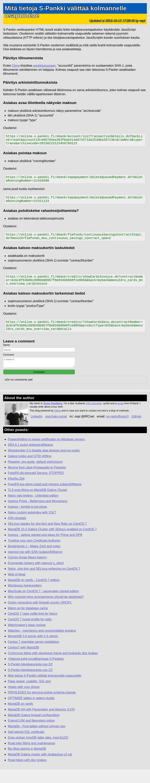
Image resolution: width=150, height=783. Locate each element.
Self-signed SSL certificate (26, 745)
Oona (16, 65)
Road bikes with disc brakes (27, 773)
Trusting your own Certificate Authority (34, 554)
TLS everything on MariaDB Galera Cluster (37, 503)
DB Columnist (94, 416)
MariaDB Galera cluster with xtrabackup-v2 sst (40, 768)
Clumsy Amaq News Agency (27, 570)
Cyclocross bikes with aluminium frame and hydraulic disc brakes (53, 666)
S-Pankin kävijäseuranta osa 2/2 (30, 677)
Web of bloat (16, 587)
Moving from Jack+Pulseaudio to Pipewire (37, 481)
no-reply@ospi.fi (117, 430)
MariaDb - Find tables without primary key (36, 739)
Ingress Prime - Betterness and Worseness (37, 514)
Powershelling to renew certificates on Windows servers (46, 452)
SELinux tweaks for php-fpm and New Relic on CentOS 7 (47, 537)
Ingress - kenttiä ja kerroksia (27, 520)
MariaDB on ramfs (20, 717)
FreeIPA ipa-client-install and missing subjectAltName (45, 497)
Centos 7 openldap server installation (33, 655)
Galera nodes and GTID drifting (29, 469)
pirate (120, 416)
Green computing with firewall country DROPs (39, 616)
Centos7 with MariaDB (23, 661)
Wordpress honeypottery (25, 599)
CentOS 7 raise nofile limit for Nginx (32, 627)
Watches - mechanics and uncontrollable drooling (42, 644)
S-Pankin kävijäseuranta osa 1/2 (30, 683)
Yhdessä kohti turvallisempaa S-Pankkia (35, 672)
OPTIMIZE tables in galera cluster (31, 711)
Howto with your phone (24, 700)
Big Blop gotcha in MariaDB (27, 762)
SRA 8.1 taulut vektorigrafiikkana (30, 458)
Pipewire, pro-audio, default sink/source (35, 475)
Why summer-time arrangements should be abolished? (46, 610)
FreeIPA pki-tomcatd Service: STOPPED (36, 486)
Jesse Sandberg (52, 416)
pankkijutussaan (44, 65)
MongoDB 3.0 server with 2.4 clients (33, 649)
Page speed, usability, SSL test (29, 694)
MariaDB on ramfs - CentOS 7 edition (34, 593)
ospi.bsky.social (56, 430)
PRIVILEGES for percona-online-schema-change (42, 706)
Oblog (57, 424)
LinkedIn (37, 430)
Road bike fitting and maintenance (31, 756)
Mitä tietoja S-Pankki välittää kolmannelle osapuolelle (44, 689)
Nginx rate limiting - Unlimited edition (33, 509)
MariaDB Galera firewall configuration (34, 728)
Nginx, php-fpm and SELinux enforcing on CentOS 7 (44, 582)
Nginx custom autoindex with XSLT (32, 526)
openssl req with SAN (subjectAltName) (35, 565)
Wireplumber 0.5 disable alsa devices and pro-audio (44, 464)
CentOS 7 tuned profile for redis (30, 632)
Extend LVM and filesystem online (31, 734)
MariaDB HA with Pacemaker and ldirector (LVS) (41, 723)
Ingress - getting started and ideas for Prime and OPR (45, 548)
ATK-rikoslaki (17, 531)
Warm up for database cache (28, 621)
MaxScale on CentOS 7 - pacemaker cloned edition (43, 604)
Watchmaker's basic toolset (27, 638)
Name (6, 356)
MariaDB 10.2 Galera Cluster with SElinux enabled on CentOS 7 (52, 542)
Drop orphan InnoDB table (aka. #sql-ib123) (38, 751)
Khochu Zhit (16, 492)
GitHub (136, 430)
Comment (8, 366)
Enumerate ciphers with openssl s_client (35, 576)
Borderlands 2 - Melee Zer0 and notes (34, 559)
